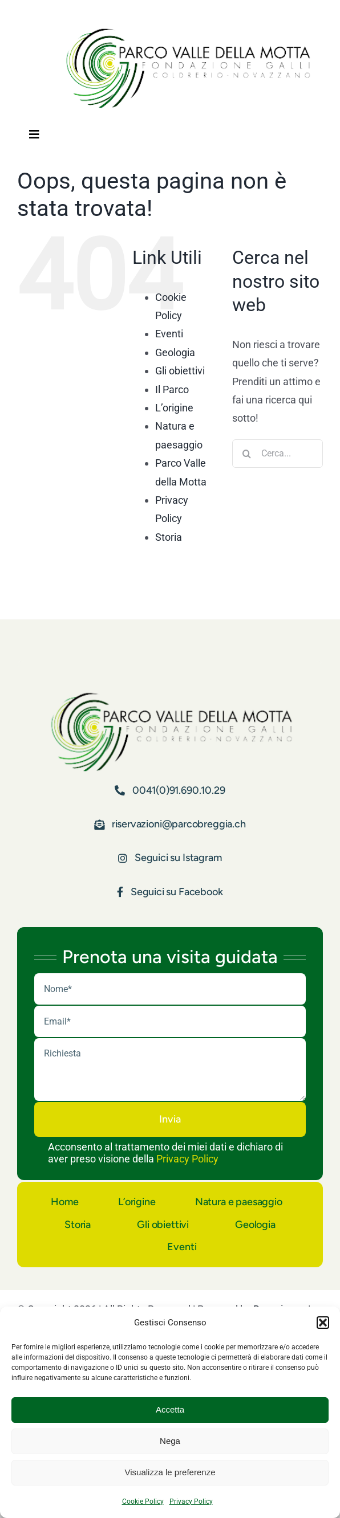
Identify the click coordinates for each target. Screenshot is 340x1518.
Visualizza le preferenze (170, 1472)
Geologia (175, 352)
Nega (170, 1441)
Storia (168, 537)
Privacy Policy (191, 1501)
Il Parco (172, 389)
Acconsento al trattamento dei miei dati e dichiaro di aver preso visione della (165, 1153)
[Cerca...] (277, 453)
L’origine (174, 408)
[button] (323, 1322)
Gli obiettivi (180, 371)
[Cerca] (246, 453)
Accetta (170, 1409)
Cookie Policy (143, 1501)
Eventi (169, 334)
